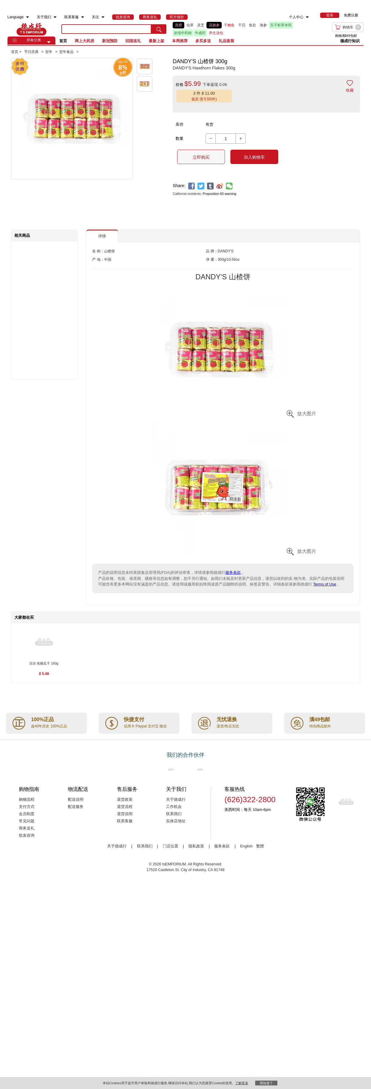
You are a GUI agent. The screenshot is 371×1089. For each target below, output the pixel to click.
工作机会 (174, 807)
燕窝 (178, 25)
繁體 (260, 846)
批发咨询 (26, 835)
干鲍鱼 (229, 25)
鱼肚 (252, 25)
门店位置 (170, 846)
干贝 (241, 25)
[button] (49, 42)
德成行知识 (350, 41)
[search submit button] (158, 29)
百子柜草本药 (281, 25)
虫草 (190, 25)
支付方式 (26, 807)
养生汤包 (216, 33)
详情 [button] (102, 236)
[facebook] (191, 186)
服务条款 (233, 572)
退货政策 (125, 799)
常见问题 (26, 821)
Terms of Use (324, 584)
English (247, 846)
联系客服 (125, 821)
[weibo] (219, 186)
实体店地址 (176, 821)
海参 (263, 25)
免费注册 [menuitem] (351, 15)
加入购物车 (254, 157)
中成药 (200, 33)
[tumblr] (210, 186)
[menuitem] (27, 17)
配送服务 (75, 807)
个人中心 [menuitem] (296, 17)
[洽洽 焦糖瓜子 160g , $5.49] (43, 664)
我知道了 (266, 1083)
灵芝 (200, 25)
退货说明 (125, 814)
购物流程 (26, 799)
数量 (179, 138)
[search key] (106, 29)
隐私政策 (196, 846)
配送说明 (75, 799)
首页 (63, 41)
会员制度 (26, 814)
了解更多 (241, 1083)
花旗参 (214, 25)
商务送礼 (26, 828)
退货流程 (125, 807)
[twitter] (200, 186)
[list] (234, 29)
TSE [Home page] (31, 29)
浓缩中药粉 (183, 33)
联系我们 (174, 814)
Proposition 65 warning (219, 193)
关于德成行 (176, 799)
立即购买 (201, 157)
